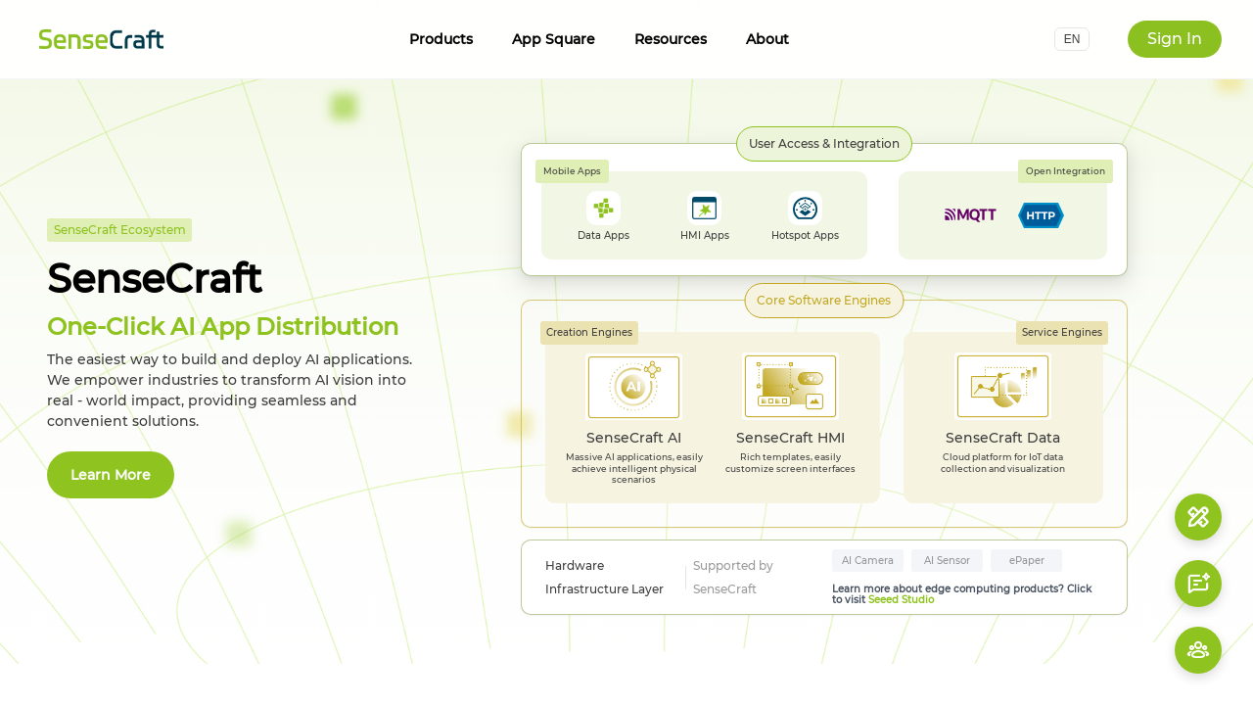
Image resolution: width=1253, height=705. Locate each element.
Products (441, 39)
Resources (670, 39)
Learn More (110, 475)
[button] (1072, 39)
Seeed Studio (901, 599)
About (767, 39)
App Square (553, 39)
